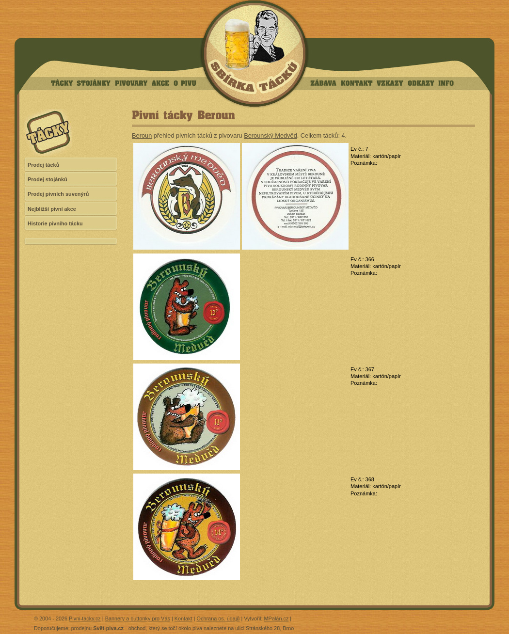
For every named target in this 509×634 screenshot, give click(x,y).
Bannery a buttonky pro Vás (137, 618)
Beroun (142, 135)
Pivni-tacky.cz (85, 618)
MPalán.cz (276, 618)
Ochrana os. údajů (218, 618)
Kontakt (183, 618)
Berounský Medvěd (270, 135)
